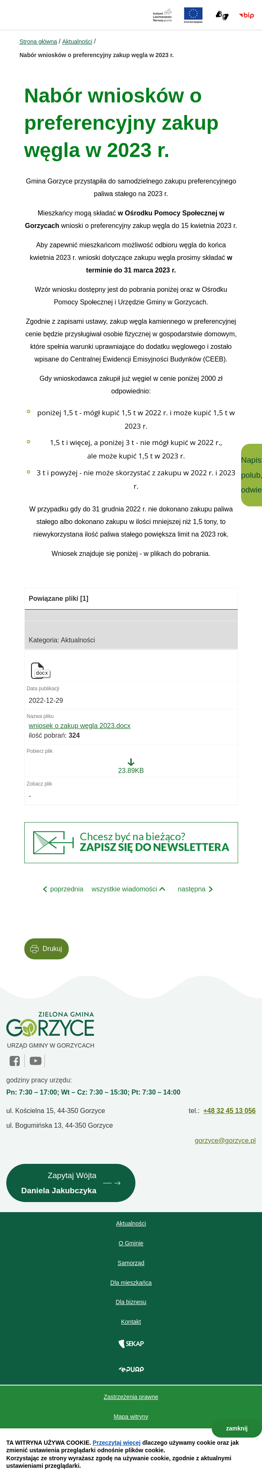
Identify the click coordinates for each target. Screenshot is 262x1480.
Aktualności (77, 41)
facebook (15, 1061)
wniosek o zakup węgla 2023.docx (80, 725)
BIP (246, 15)
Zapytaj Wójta (58, 1184)
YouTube (35, 1061)
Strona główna (38, 41)
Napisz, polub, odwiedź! (251, 475)
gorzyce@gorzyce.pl (225, 1140)
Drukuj (52, 948)
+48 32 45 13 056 (229, 1110)
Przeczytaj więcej (116, 1442)
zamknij (236, 1428)
